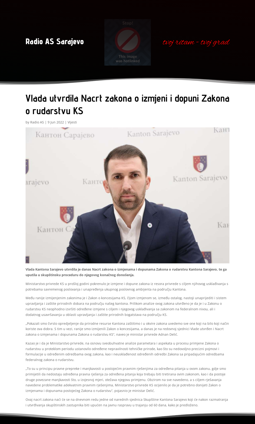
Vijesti (72, 122)
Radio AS (37, 122)
